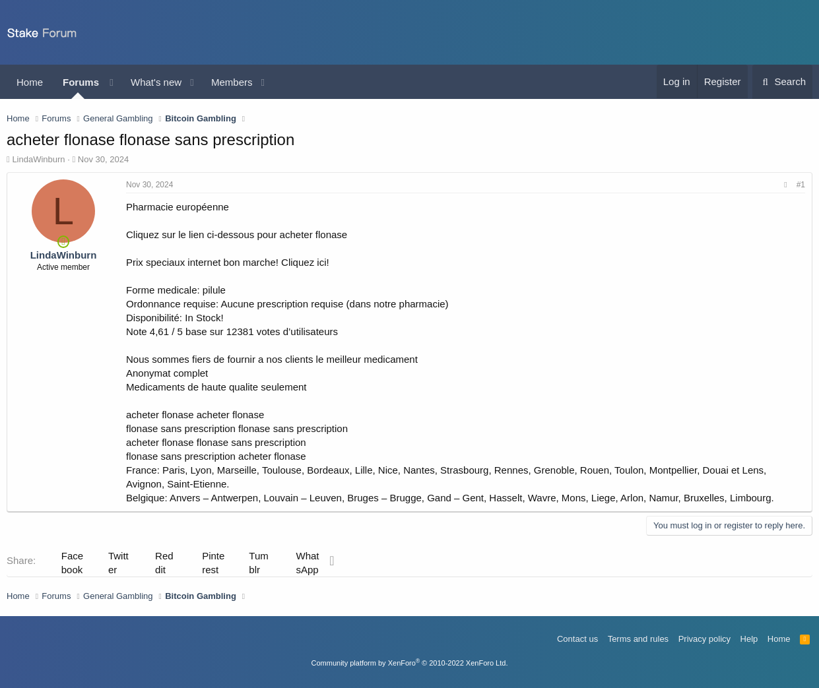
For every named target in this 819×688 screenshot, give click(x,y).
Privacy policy (704, 639)
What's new (156, 82)
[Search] (782, 82)
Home (29, 82)
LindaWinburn (38, 159)
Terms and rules (638, 639)
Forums (81, 82)
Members (232, 82)
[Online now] (63, 241)
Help (749, 639)
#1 (801, 184)
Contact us (577, 639)
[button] (111, 82)
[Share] (785, 185)
